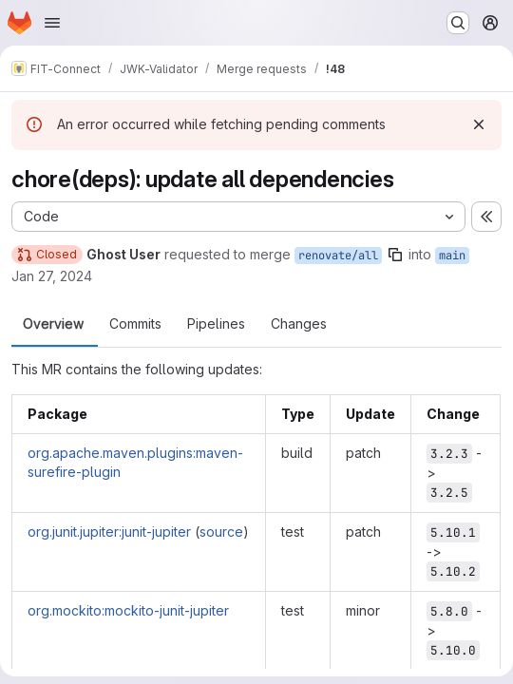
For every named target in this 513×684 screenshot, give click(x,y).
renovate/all (338, 255)
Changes (299, 324)
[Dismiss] (478, 124)
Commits (135, 324)
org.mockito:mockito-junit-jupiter (128, 610)
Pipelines (216, 324)
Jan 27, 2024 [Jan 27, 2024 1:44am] (51, 276)
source (221, 531)
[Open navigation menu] (52, 23)
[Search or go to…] (457, 22)
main (452, 255)
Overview (53, 324)
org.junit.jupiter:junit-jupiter (109, 531)
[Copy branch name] (395, 254)
